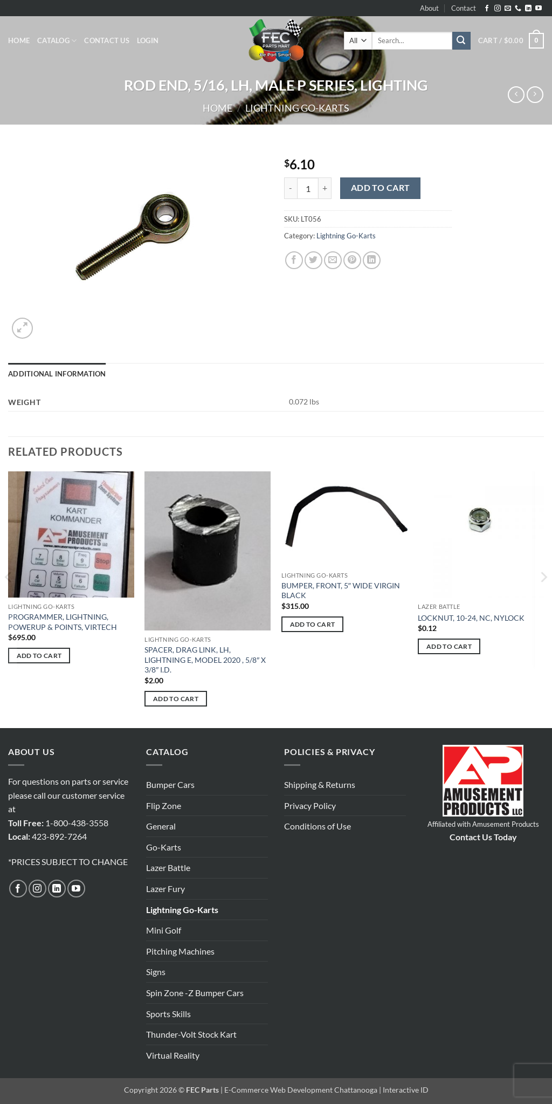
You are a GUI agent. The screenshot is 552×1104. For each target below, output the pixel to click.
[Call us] (518, 8)
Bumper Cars (170, 784)
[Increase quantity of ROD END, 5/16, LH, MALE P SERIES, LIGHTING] (325, 188)
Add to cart (380, 188)
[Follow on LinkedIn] (528, 8)
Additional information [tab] (57, 373)
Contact (463, 8)
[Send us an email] (508, 8)
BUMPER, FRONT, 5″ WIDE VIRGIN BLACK (340, 590)
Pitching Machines (180, 951)
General (161, 826)
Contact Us (106, 40)
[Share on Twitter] (313, 260)
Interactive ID (406, 1089)
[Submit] (461, 41)
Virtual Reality (172, 1055)
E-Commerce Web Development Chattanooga (300, 1089)
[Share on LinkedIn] (372, 260)
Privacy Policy (310, 805)
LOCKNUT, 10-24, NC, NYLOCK (471, 617)
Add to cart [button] (39, 655)
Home (19, 40)
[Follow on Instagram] (497, 8)
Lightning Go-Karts (297, 108)
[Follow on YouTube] (538, 8)
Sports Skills (168, 1014)
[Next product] (516, 94)
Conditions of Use (317, 826)
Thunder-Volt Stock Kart (191, 1034)
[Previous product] (535, 94)
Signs (155, 971)
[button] (147, 40)
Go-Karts (163, 847)
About (429, 8)
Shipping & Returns (319, 784)
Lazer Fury (165, 888)
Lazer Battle (168, 867)
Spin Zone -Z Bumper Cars (195, 993)
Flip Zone (163, 805)
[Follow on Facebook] (487, 8)
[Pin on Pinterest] (352, 260)
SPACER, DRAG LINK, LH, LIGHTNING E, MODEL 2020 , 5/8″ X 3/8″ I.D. (205, 659)
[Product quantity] (308, 188)
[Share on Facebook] (294, 260)
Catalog (57, 41)
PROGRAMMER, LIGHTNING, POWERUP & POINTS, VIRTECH (62, 622)
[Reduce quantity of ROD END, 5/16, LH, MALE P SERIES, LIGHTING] (290, 188)
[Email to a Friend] (333, 260)
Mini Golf (163, 930)
